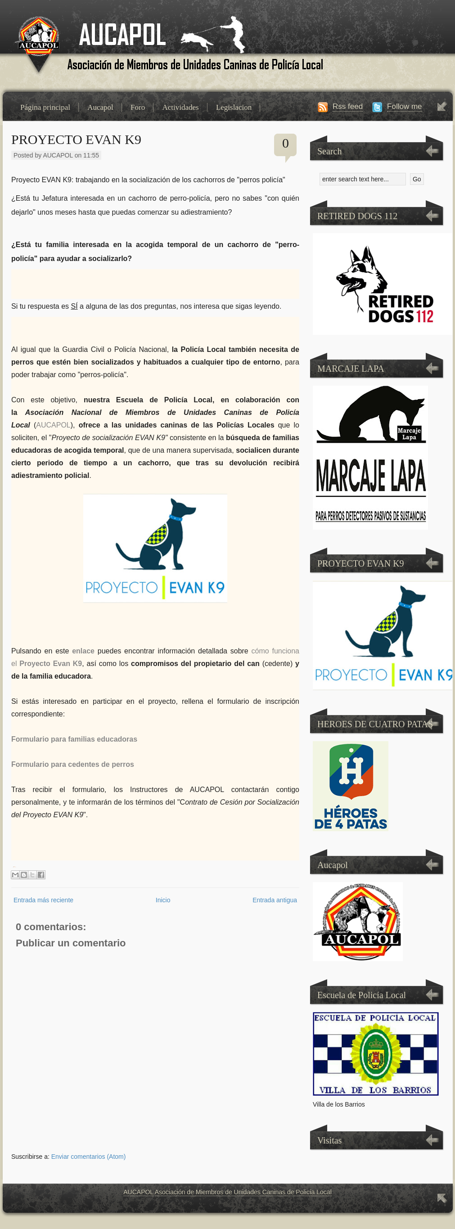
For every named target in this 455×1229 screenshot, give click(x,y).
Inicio (163, 900)
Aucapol (100, 107)
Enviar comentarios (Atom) (88, 1156)
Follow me (404, 106)
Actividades (180, 107)
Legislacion (234, 107)
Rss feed (348, 106)
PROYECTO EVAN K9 (76, 139)
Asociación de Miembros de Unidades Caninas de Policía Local (243, 1192)
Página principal (45, 107)
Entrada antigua (274, 900)
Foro (138, 107)
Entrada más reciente (43, 900)
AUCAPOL (138, 1192)
